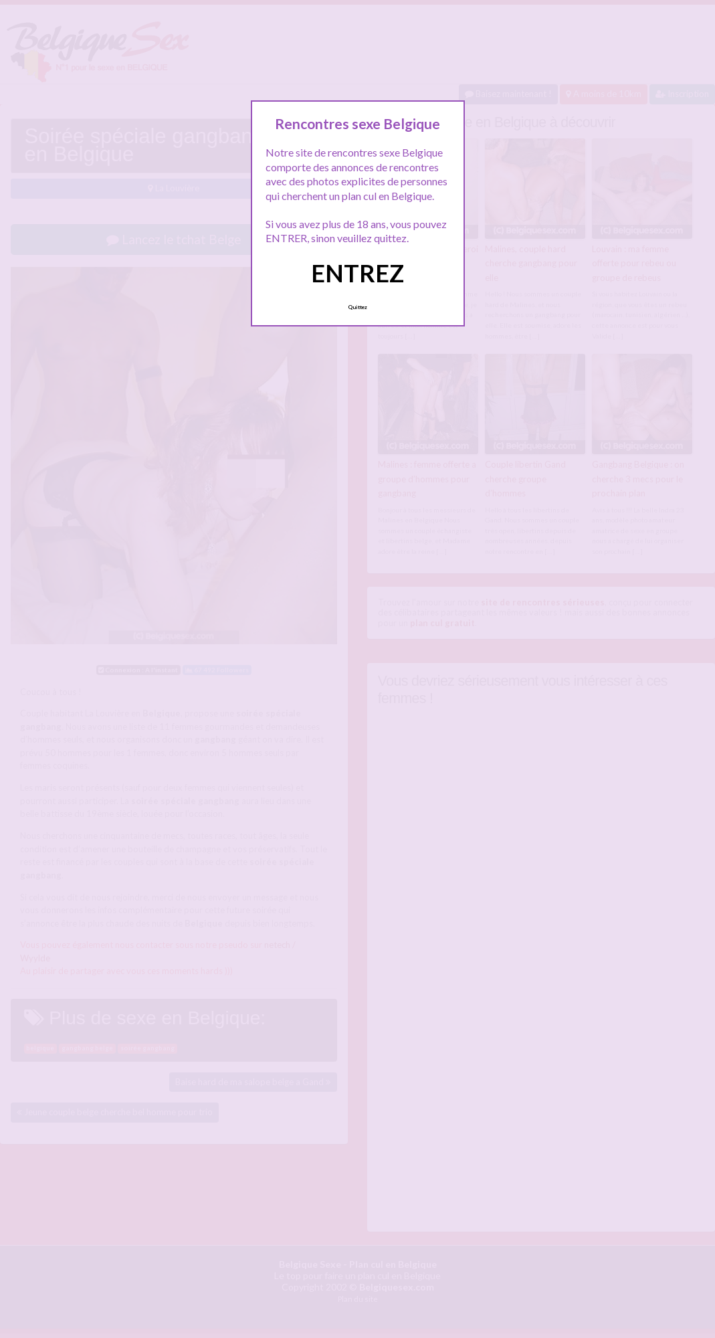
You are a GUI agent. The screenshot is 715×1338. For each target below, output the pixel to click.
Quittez (357, 307)
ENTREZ (357, 273)
